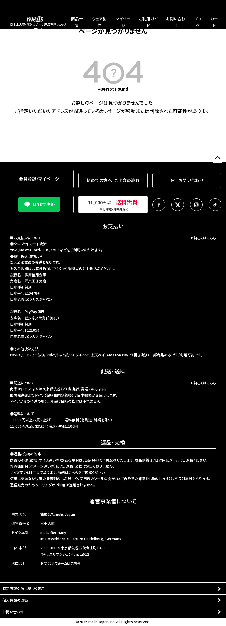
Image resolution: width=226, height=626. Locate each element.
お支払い (112, 226)
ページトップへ (217, 158)
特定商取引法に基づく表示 (23, 588)
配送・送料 (113, 371)
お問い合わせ (13, 611)
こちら (73, 472)
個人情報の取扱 (15, 600)
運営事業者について (113, 501)
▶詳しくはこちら (203, 237)
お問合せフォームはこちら (60, 563)
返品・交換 (113, 442)
